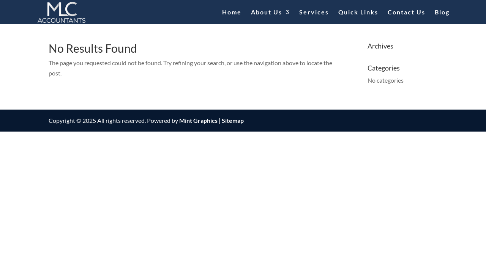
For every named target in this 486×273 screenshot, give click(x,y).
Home (231, 12)
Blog (442, 12)
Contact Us (406, 12)
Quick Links (358, 12)
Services (314, 12)
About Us (266, 12)
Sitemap (233, 120)
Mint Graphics (198, 120)
